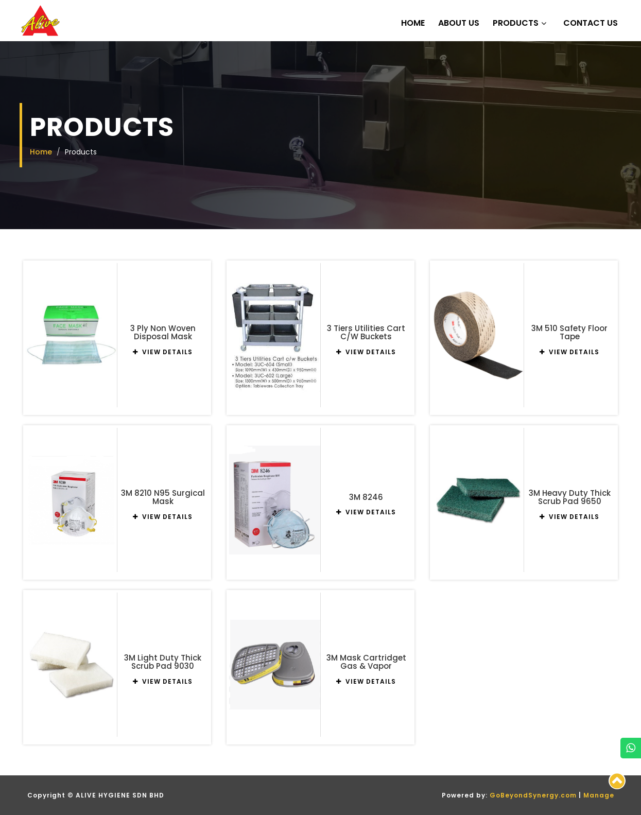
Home (413, 23)
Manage (598, 795)
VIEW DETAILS (163, 352)
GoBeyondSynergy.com (533, 795)
